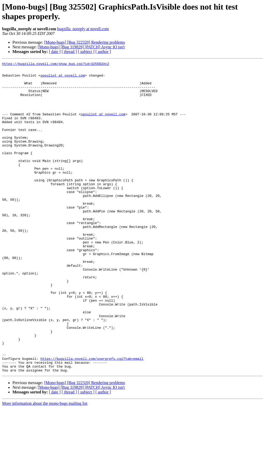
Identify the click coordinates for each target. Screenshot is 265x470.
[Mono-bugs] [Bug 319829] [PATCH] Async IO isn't (81, 47)
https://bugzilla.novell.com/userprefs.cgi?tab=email (91, 418)
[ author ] (103, 51)
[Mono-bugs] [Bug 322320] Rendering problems (84, 42)
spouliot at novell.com (62, 78)
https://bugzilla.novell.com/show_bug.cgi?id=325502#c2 (55, 64)
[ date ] (55, 51)
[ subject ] (86, 51)
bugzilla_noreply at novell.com (83, 29)
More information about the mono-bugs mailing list (44, 465)
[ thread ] (69, 51)
